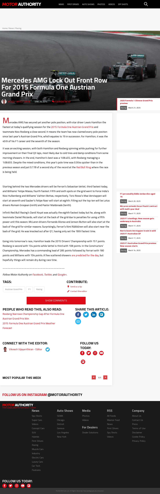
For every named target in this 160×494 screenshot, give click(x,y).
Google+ (62, 274)
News (61, 4)
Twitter (48, 274)
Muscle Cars (38, 449)
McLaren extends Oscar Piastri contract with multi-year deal (138, 207)
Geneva (60, 428)
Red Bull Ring (83, 167)
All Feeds (111, 416)
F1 (29, 289)
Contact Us (137, 420)
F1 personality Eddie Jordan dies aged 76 (137, 195)
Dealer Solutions (90, 432)
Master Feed (113, 420)
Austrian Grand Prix (13, 289)
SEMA (60, 416)
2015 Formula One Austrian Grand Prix (72, 127)
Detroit (60, 424)
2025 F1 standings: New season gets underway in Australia (137, 220)
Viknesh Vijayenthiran (19, 101)
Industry (36, 453)
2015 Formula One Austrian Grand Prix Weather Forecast (29, 325)
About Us (136, 416)
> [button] (105, 377)
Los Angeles (63, 432)
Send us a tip (74, 286)
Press (135, 424)
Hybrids (35, 436)
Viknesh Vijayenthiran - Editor (26, 349)
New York (61, 436)
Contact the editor (77, 291)
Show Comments (56, 300)
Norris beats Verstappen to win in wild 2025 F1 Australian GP (138, 232)
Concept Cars (38, 428)
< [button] (94, 377)
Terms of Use (139, 428)
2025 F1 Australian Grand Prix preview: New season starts (138, 245)
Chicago (61, 420)
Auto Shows (88, 4)
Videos (111, 4)
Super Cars (37, 420)
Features (36, 470)
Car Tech (36, 466)
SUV (34, 432)
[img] (78, 314)
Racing (18, 28)
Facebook (37, 274)
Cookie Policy (138, 436)
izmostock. (100, 491)
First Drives (73, 4)
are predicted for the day (85, 255)
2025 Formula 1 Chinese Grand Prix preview (136, 102)
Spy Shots (123, 4)
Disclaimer (137, 432)
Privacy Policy (139, 441)
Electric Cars (38, 457)
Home (5, 28)
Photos (101, 4)
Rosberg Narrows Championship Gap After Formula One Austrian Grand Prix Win (33, 316)
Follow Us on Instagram (42, 394)
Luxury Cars (37, 462)
